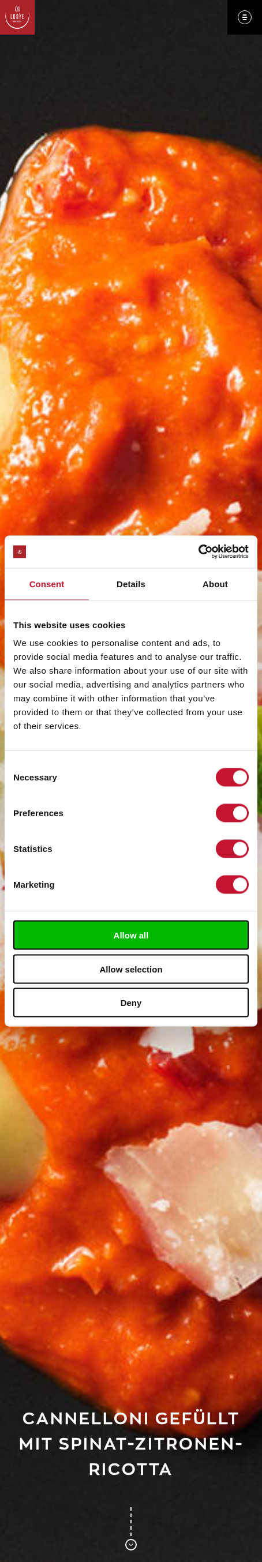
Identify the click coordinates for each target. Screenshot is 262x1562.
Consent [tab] (47, 583)
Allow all (131, 935)
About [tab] (215, 583)
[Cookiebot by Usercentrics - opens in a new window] (198, 552)
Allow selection (130, 969)
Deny (131, 1003)
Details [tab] (131, 583)
